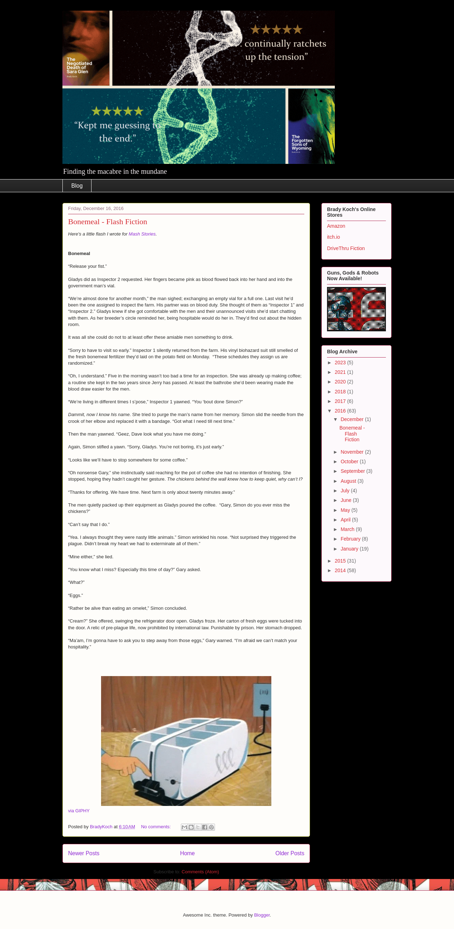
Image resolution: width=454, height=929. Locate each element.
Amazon (336, 226)
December (352, 419)
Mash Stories (142, 234)
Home (187, 853)
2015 (341, 561)
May (345, 510)
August (348, 481)
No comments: (156, 826)
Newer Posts (83, 853)
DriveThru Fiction (346, 248)
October (350, 461)
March (348, 529)
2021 (341, 372)
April (346, 519)
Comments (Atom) (200, 871)
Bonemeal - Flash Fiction (107, 221)
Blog (77, 186)
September (353, 471)
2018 (341, 391)
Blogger (262, 915)
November (352, 452)
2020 (341, 382)
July (345, 490)
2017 (341, 401)
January (350, 549)
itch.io (333, 237)
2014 (341, 570)
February (351, 539)
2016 (341, 411)
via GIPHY (79, 810)
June (346, 500)
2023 (341, 362)
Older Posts (290, 853)
